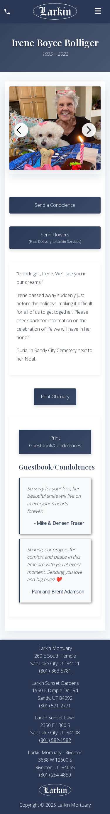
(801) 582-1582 (55, 740)
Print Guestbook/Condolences (55, 442)
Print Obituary (55, 396)
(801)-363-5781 (55, 671)
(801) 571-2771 (55, 705)
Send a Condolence (55, 205)
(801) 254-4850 (55, 775)
